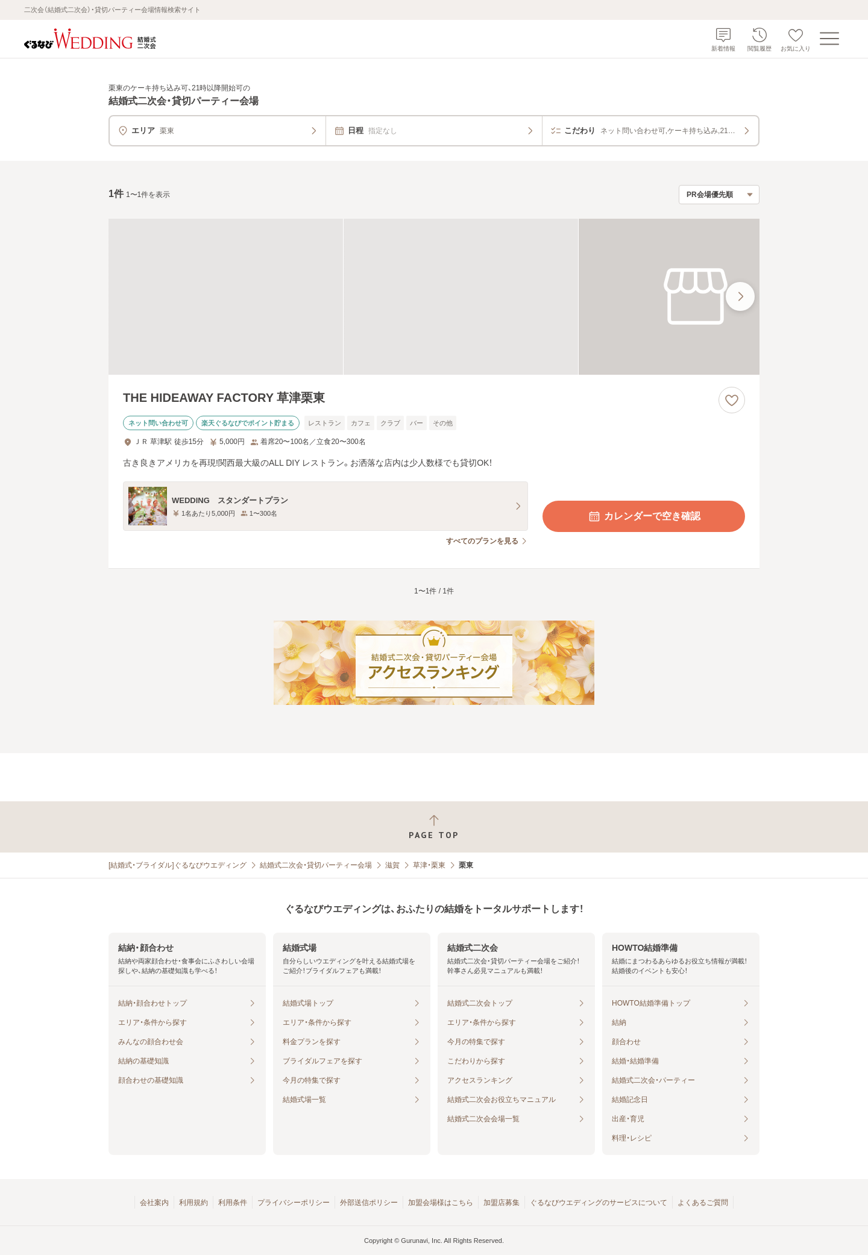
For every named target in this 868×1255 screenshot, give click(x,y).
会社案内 (154, 1202)
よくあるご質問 (703, 1202)
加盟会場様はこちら (440, 1202)
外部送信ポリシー (369, 1202)
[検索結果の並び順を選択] (719, 194)
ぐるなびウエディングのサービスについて (598, 1202)
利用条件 (232, 1202)
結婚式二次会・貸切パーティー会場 (316, 865)
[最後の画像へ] (740, 296)
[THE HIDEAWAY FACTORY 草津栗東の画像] (434, 297)
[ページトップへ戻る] (434, 827)
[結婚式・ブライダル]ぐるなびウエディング (177, 865)
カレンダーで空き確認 (643, 516)
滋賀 (392, 865)
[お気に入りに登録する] (732, 400)
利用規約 (193, 1202)
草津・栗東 (429, 865)
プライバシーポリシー (293, 1202)
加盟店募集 (501, 1202)
